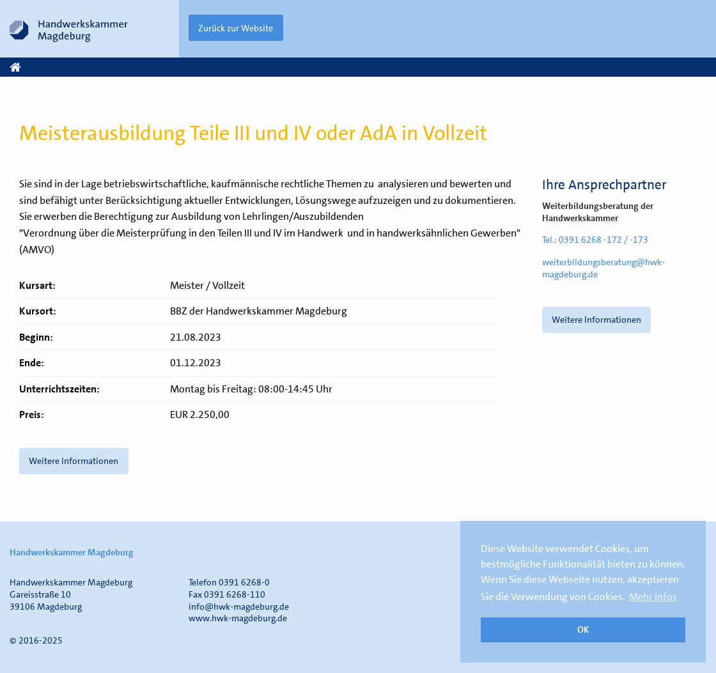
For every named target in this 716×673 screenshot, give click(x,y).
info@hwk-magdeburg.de (239, 606)
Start (19, 67)
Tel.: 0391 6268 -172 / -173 (595, 239)
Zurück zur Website (235, 28)
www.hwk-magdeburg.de (238, 618)
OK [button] (583, 629)
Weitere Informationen (596, 319)
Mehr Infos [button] (653, 596)
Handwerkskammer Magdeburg (72, 552)
